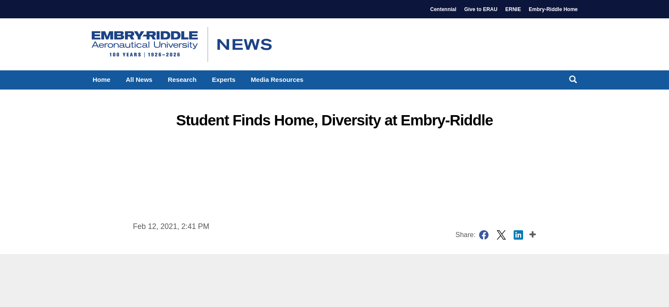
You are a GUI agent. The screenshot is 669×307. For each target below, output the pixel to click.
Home (102, 79)
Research (182, 79)
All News (139, 79)
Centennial (443, 9)
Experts (224, 79)
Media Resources (277, 79)
